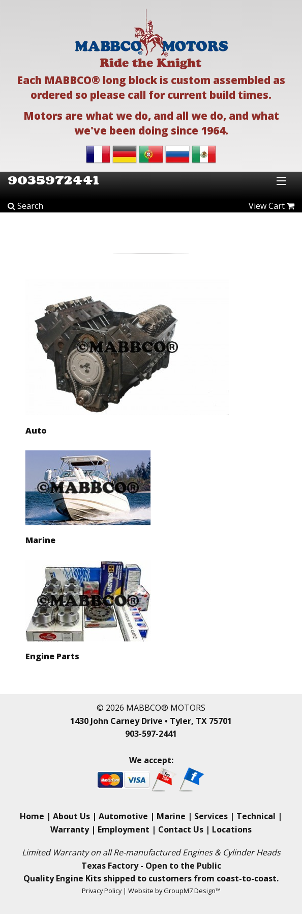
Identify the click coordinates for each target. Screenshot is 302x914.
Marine (171, 816)
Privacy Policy (102, 890)
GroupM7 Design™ (192, 890)
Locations (232, 829)
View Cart (271, 205)
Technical (256, 816)
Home (32, 816)
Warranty (69, 829)
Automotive (123, 816)
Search (25, 205)
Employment (123, 829)
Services (211, 816)
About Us (71, 816)
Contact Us (180, 829)
